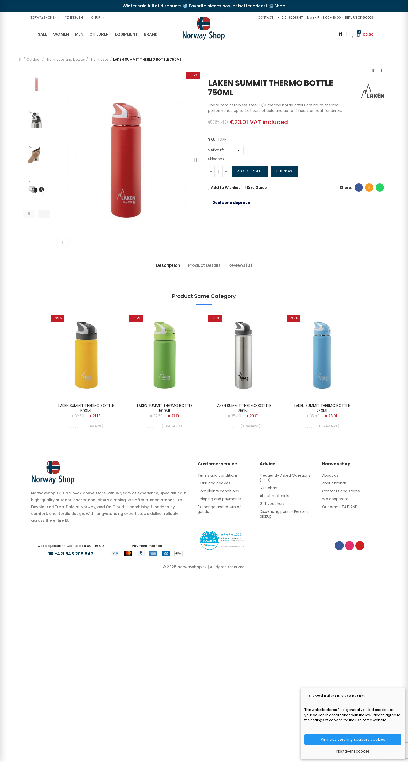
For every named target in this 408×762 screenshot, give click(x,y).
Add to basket (250, 171)
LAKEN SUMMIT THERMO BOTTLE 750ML (243, 597)
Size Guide (257, 187)
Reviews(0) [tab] (240, 265)
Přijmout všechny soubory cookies (353, 739)
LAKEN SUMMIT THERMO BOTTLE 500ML (86, 597)
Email (369, 187)
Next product (381, 70)
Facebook (359, 187)
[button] (265, 17)
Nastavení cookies (353, 751)
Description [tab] (168, 265)
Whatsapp (379, 187)
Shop (279, 6)
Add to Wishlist (225, 187)
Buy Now (284, 171)
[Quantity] (218, 171)
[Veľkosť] (237, 150)
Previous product (373, 70)
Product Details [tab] (204, 265)
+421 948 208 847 (74, 742)
